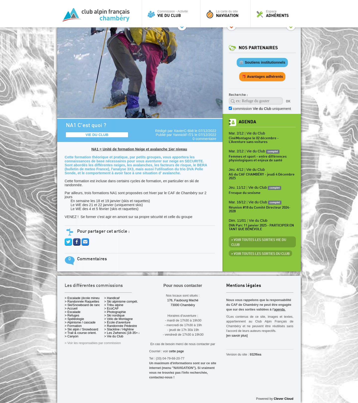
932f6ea (255, 354)
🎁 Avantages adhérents (262, 77)
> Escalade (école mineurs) (84, 298)
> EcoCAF (111, 308)
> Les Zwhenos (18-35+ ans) (124, 333)
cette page (176, 351)
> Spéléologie (74, 319)
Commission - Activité (172, 14)
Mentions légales (243, 286)
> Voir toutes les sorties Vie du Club (258, 242)
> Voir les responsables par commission (93, 343)
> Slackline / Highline (119, 329)
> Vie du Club (113, 336)
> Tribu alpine (113, 305)
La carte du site (227, 14)
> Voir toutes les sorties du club (260, 254)
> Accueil (71, 308)
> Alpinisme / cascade (80, 322)
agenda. (279, 309)
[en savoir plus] (237, 335)
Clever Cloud (283, 399)
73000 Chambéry (183, 305)
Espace (277, 14)
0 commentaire (204, 139)
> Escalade (73, 312)
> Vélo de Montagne (118, 319)
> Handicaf (112, 298)
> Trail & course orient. (80, 333)
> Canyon (71, 336)
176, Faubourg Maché (182, 300)
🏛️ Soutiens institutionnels (262, 62)
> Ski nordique (114, 315)
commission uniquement (262, 109)
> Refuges (72, 315)
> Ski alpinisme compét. (121, 301)
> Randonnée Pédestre (120, 326)
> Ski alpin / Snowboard (81, 329)
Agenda (247, 122)
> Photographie (115, 312)
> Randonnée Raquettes (82, 301)
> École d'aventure (117, 322)
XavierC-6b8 (184, 131)
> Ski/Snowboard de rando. (84, 305)
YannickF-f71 (183, 135)
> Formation (73, 326)
